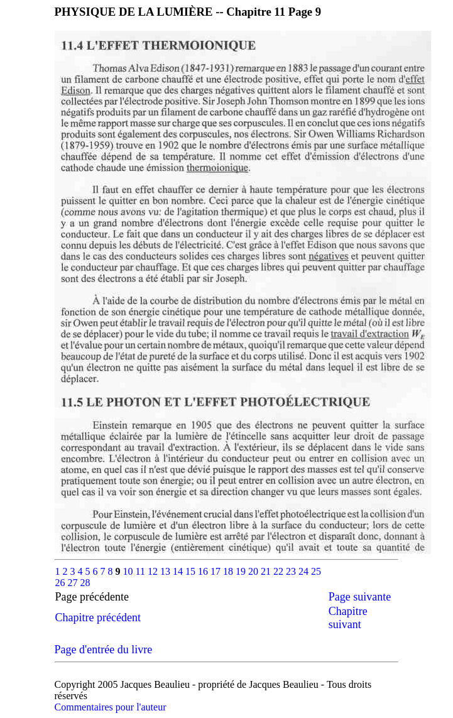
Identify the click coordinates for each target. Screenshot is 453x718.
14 (179, 571)
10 (129, 571)
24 (304, 571)
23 (292, 571)
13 (166, 571)
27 (74, 582)
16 (204, 571)
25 (316, 571)
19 (242, 571)
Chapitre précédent (98, 617)
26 (61, 582)
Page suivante (360, 596)
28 (85, 582)
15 (191, 571)
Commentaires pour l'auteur (110, 707)
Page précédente (103, 596)
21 (267, 571)
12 (154, 571)
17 (216, 571)
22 (279, 571)
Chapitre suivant (348, 618)
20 (254, 571)
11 (142, 571)
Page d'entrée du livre (104, 649)
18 (229, 571)
